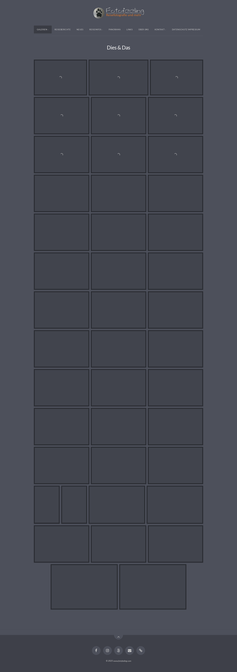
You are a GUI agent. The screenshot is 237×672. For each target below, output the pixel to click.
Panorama (115, 29)
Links (130, 29)
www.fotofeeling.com (122, 660)
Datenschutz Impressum (186, 29)
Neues (80, 29)
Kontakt (160, 29)
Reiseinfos (95, 29)
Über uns (143, 29)
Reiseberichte (63, 29)
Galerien (42, 29)
